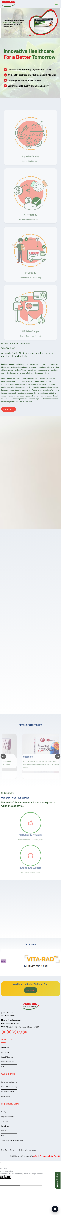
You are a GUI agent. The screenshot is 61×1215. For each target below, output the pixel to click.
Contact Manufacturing (9, 1087)
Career (3, 1131)
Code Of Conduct (7, 1057)
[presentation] (3, 756)
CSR (2, 1066)
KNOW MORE (8, 409)
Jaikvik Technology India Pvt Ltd (46, 1156)
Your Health (5, 1121)
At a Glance (5, 1047)
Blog (2, 1135)
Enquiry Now (58, 1180)
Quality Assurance (7, 1112)
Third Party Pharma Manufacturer (12, 1140)
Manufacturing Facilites (9, 1082)
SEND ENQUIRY (30, 990)
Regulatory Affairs (7, 1116)
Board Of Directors (7, 1062)
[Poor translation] (7, 1177)
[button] (27, 35)
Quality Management (8, 1091)
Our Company (5, 1052)
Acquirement (5, 1096)
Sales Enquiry (5, 1126)
